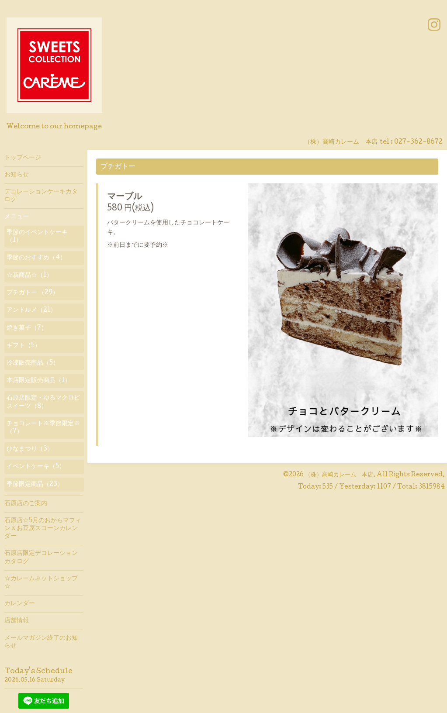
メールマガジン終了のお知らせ (41, 642)
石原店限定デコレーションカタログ (41, 557)
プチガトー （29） (33, 292)
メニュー (16, 217)
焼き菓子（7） (27, 328)
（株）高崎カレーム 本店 (339, 475)
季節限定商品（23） (35, 484)
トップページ (22, 158)
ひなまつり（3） (30, 449)
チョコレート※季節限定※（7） (43, 427)
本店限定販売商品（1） (39, 380)
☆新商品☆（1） (29, 275)
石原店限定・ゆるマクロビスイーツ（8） (43, 402)
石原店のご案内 (25, 503)
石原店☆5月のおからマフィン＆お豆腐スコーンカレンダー (42, 528)
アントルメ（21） (31, 310)
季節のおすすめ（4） (36, 258)
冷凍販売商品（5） (33, 363)
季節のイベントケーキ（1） (37, 236)
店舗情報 (16, 620)
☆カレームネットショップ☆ (41, 582)
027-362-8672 (418, 142)
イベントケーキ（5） (36, 466)
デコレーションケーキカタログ (41, 196)
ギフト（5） (24, 345)
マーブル (124, 197)
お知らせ (16, 175)
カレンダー (19, 603)
